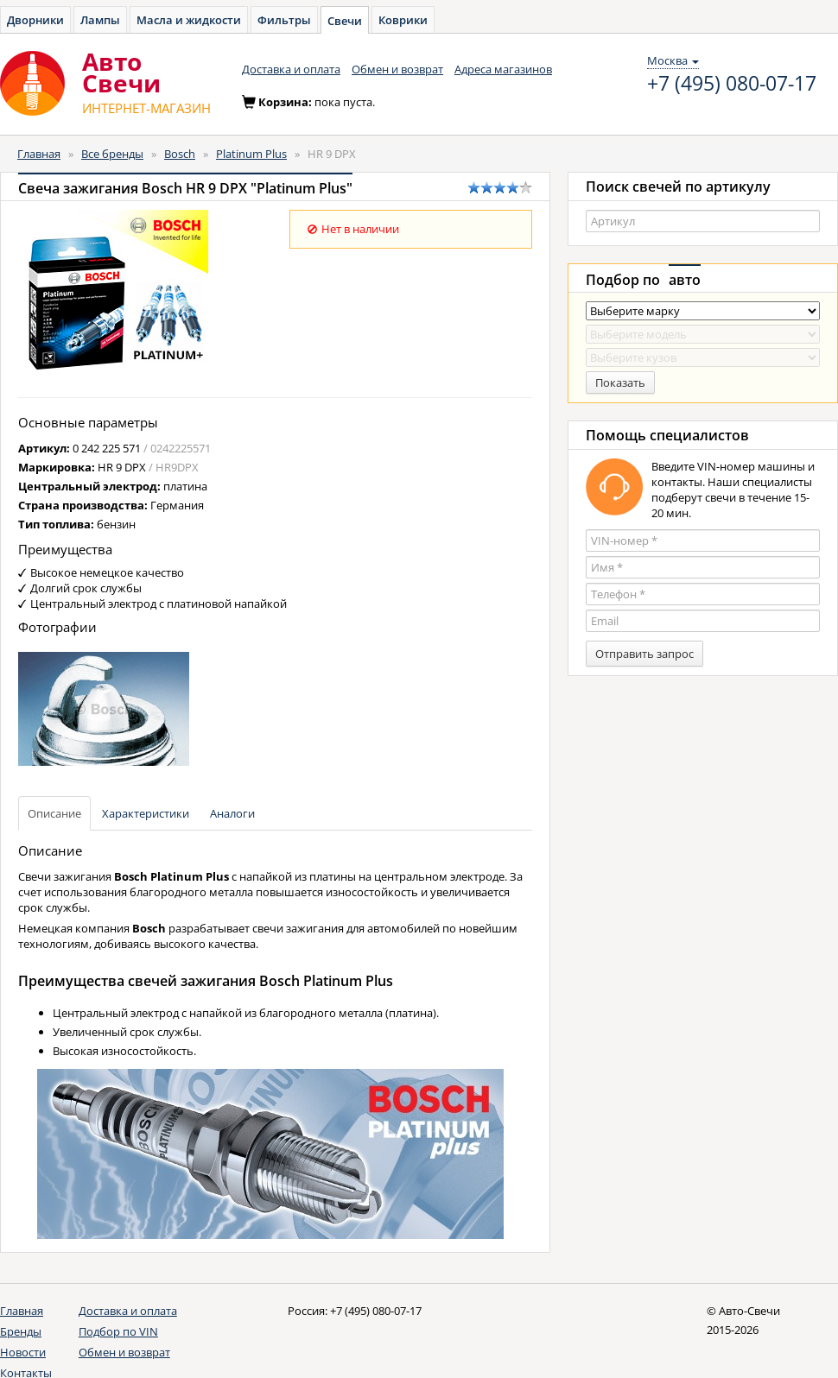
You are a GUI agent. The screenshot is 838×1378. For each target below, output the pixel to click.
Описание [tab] (54, 813)
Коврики (403, 20)
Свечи (344, 20)
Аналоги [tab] (232, 813)
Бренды (20, 1331)
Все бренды (112, 153)
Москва (673, 60)
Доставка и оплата (291, 69)
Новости (23, 1352)
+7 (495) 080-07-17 (731, 83)
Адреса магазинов (503, 69)
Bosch (179, 153)
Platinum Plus (251, 153)
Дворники (35, 20)
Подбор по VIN (118, 1331)
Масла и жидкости (188, 20)
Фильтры (284, 20)
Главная (38, 153)
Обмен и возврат (397, 69)
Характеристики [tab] (145, 813)
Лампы (100, 20)
